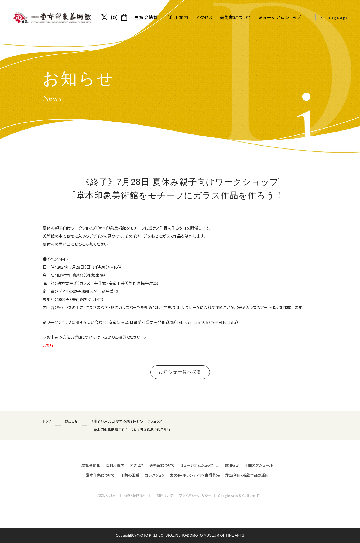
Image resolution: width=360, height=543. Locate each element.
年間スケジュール (258, 465)
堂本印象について (100, 475)
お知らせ (232, 465)
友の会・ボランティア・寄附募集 (195, 475)
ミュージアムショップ (280, 17)
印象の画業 (130, 475)
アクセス (204, 17)
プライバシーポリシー (195, 495)
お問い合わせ (107, 495)
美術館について (236, 17)
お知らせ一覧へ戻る (180, 371)
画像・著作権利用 (137, 495)
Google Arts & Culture (236, 495)
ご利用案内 (176, 17)
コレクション (154, 475)
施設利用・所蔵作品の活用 (247, 475)
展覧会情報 (146, 17)
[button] (332, 17)
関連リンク (164, 495)
